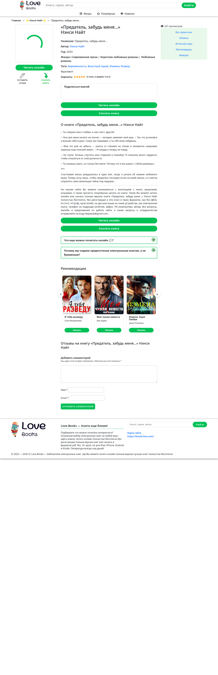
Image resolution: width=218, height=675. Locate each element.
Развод (125, 66)
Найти (189, 5)
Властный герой (98, 66)
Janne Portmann (136, 323)
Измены (183, 38)
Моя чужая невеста (108, 317)
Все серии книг (183, 32)
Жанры (88, 13)
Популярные (108, 13)
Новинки (129, 13)
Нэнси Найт (77, 46)
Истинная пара (183, 43)
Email (65, 398)
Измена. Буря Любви (137, 318)
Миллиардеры (184, 49)
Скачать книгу (109, 113)
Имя (64, 389)
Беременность (77, 66)
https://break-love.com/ (140, 436)
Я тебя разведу (74, 317)
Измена (115, 66)
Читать (77, 330)
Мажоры (184, 55)
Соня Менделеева (73, 321)
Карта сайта (134, 432)
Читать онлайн (34, 67)
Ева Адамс (102, 321)
